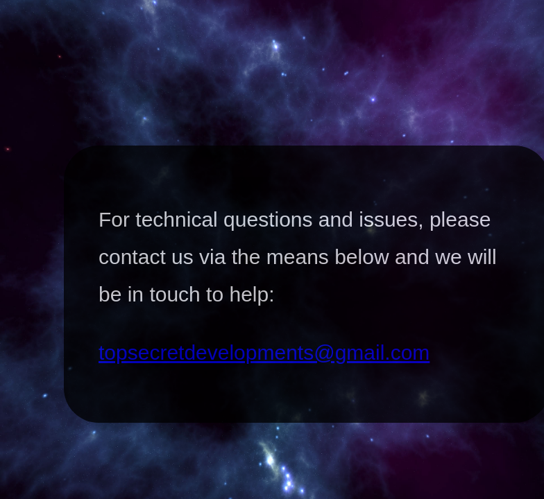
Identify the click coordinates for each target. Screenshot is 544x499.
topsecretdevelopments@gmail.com (264, 352)
